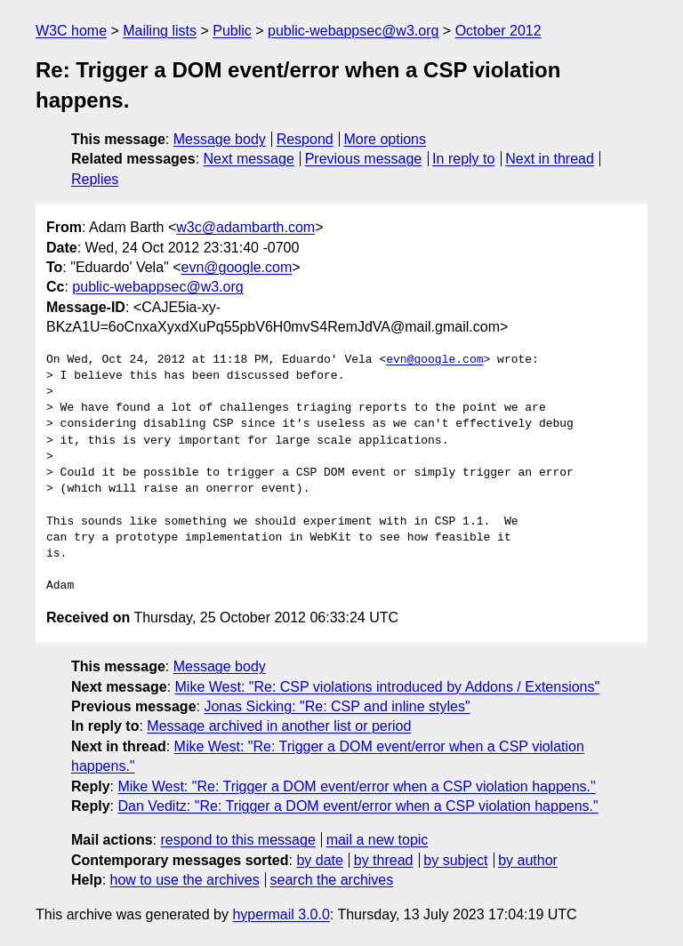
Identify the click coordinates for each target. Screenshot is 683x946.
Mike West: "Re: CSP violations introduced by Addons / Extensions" (387, 686)
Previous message (363, 158)
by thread (384, 860)
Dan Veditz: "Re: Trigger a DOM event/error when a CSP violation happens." (357, 806)
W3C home (71, 30)
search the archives (332, 879)
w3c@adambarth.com (245, 227)
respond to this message (237, 839)
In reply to (463, 158)
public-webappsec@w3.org (353, 30)
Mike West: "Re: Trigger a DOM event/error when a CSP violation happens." (356, 786)
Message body (219, 139)
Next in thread (549, 158)
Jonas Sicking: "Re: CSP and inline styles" (337, 706)
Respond (305, 139)
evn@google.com (237, 267)
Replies (94, 179)
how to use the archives (185, 879)
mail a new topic (377, 839)
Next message (249, 158)
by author (528, 860)
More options (385, 139)
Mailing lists (160, 30)
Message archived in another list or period (279, 726)
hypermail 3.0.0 (280, 914)
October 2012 (498, 30)
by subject (455, 860)
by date (319, 860)
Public (232, 30)
